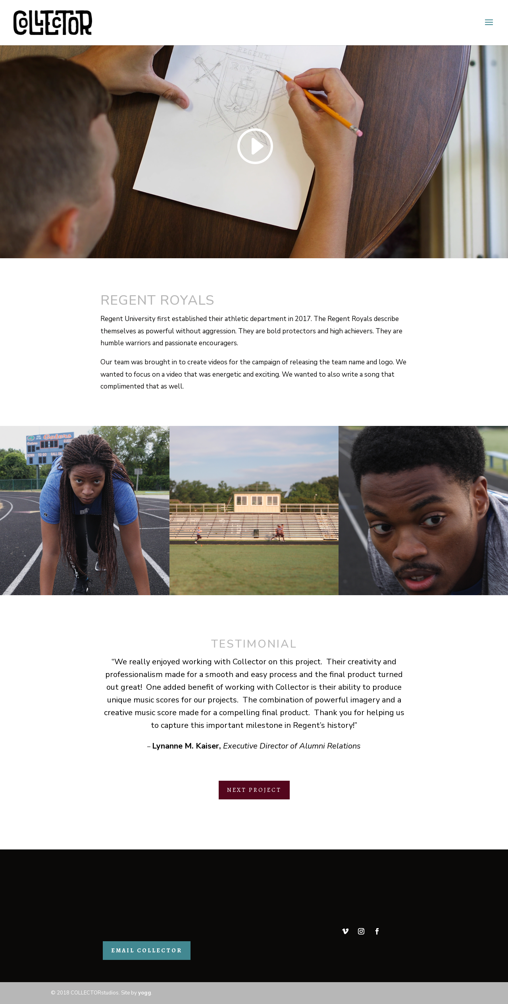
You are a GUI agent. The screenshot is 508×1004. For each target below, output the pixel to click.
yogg (144, 992)
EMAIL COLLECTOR (146, 950)
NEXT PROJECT (254, 790)
